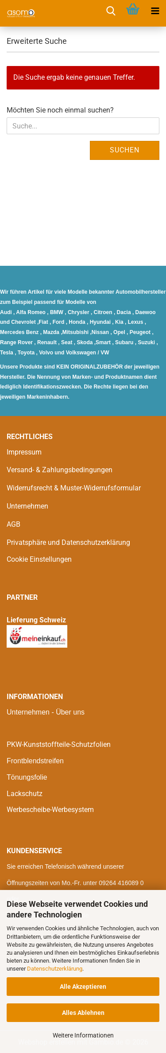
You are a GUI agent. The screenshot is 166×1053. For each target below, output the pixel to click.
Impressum (24, 452)
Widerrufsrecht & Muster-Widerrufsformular (74, 488)
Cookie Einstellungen (39, 559)
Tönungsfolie (27, 777)
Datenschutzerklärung (54, 968)
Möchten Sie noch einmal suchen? (60, 110)
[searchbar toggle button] (111, 11)
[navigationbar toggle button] (155, 11)
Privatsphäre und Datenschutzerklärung (68, 542)
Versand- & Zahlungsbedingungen (59, 470)
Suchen (124, 150)
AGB (13, 524)
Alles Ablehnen (83, 1012)
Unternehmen (27, 506)
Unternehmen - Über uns (46, 712)
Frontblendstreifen (35, 761)
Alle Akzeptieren (83, 986)
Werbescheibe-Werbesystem (50, 809)
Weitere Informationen (83, 1035)
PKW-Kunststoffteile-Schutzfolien (59, 744)
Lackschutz (24, 793)
